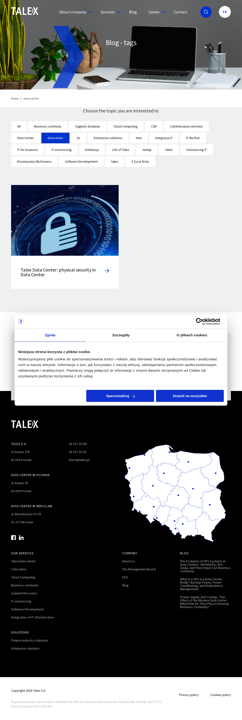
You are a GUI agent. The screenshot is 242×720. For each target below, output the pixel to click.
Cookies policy (220, 695)
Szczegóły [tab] (121, 335)
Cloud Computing (125, 126)
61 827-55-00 (77, 443)
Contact (180, 12)
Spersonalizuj (120, 396)
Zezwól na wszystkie (190, 396)
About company (74, 12)
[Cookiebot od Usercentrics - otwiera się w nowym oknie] (203, 321)
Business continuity (47, 126)
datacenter (55, 138)
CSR (154, 126)
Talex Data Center (23, 561)
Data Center (25, 138)
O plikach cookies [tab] (192, 335)
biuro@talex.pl (79, 459)
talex (114, 161)
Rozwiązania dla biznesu (34, 161)
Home (15, 98)
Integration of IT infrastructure (32, 617)
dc (78, 138)
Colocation (18, 569)
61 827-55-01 (77, 451)
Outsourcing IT (196, 150)
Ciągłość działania (87, 126)
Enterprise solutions (108, 138)
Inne (139, 138)
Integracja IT (164, 138)
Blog (133, 12)
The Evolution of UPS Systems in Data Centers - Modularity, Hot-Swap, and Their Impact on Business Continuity (205, 566)
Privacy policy (189, 695)
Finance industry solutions (29, 640)
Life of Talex (120, 150)
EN (225, 11)
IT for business (27, 150)
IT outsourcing (62, 150)
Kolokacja (92, 150)
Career (155, 12)
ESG (125, 577)
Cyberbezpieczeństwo (186, 126)
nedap (147, 150)
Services (108, 12)
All (19, 126)
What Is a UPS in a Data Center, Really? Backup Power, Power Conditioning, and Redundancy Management (201, 584)
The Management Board (139, 569)
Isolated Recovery (24, 593)
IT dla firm (193, 138)
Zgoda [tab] (50, 335)
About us (128, 561)
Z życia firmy (140, 161)
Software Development (81, 161)
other (169, 150)
